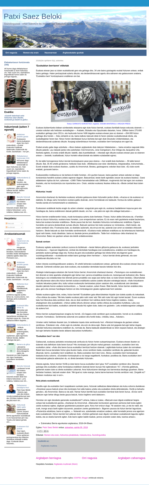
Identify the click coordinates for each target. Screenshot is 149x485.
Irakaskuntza (85, 435)
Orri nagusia (11, 53)
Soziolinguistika (99, 435)
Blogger (85, 478)
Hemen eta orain (30, 53)
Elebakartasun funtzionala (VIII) (23, 157)
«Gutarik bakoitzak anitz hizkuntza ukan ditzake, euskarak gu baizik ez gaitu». (16, 118)
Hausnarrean (51, 53)
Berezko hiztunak (23, 197)
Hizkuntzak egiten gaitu (21, 406)
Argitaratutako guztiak (73, 53)
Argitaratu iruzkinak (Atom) (65, 464)
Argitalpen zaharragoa (131, 458)
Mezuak (10, 223)
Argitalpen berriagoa (48, 458)
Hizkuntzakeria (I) (23, 178)
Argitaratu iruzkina (49, 446)
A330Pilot (77, 478)
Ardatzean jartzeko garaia (22, 135)
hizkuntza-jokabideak (69, 435)
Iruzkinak (10, 227)
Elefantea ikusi (22, 284)
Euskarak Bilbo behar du (22, 307)
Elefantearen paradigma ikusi (23, 386)
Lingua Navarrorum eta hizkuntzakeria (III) (23, 242)
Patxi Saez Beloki (33, 16)
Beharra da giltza (23, 344)
